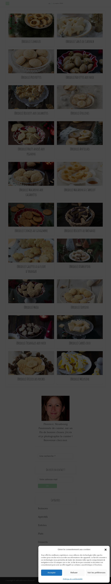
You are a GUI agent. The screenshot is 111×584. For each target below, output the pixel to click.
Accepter (52, 572)
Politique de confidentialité (73, 579)
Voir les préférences (96, 572)
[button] (105, 549)
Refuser (74, 572)
